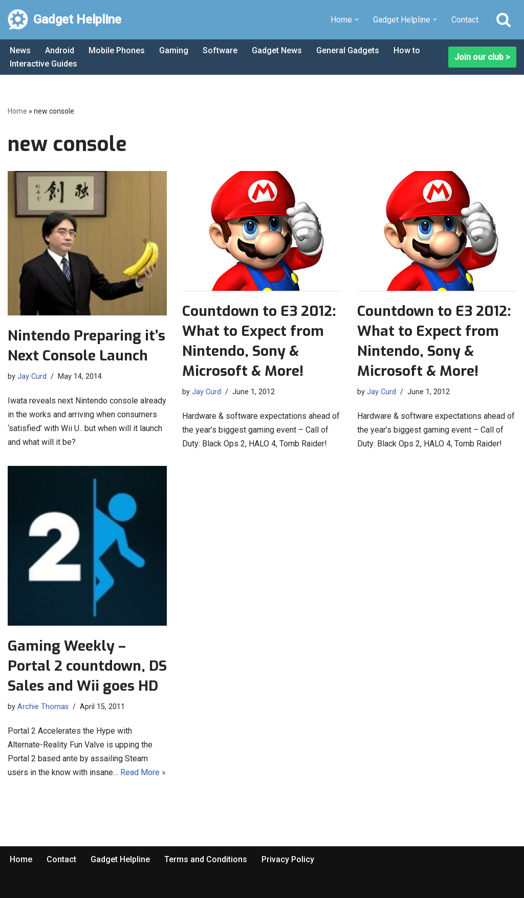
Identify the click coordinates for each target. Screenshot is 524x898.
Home (17, 111)
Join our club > (482, 57)
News (20, 50)
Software (220, 50)
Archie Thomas (43, 706)
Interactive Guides (43, 64)
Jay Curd (32, 376)
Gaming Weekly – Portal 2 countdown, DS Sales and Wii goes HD (87, 665)
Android (59, 50)
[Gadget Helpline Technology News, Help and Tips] (64, 19)
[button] (357, 19)
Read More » (143, 772)
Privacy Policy (287, 859)
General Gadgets (347, 50)
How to (407, 50)
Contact (464, 20)
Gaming (173, 50)
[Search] (503, 19)
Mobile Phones (117, 50)
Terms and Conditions (205, 859)
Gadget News (277, 50)
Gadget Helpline (120, 859)
